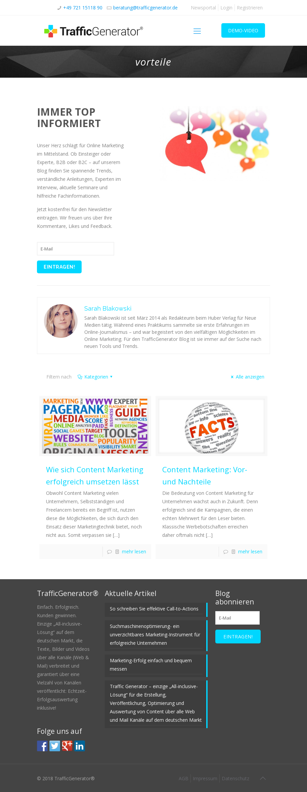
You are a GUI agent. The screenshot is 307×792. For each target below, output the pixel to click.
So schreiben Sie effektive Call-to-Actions (154, 608)
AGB (183, 778)
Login (226, 7)
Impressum (205, 778)
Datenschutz (235, 778)
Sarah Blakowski (107, 308)
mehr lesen (134, 551)
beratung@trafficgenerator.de (145, 7)
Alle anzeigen (246, 376)
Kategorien (96, 376)
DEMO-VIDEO (243, 30)
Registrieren (250, 7)
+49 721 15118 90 (82, 7)
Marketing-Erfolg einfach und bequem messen (151, 664)
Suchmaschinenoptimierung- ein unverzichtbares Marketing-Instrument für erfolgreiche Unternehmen (155, 634)
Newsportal (203, 7)
